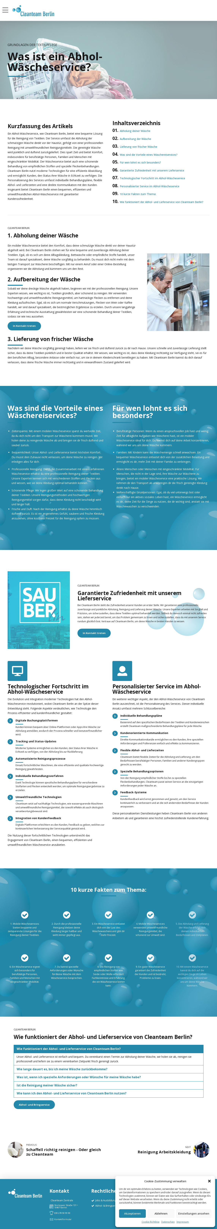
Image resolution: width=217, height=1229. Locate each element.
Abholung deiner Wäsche (135, 131)
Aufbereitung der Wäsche (135, 139)
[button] (209, 1181)
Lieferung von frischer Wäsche (138, 146)
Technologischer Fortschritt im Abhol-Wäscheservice (152, 178)
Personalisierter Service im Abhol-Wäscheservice (149, 186)
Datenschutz (168, 1221)
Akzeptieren (132, 1213)
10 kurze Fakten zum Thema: (138, 194)
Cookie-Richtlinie (150, 1221)
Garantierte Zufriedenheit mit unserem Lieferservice (152, 170)
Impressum (183, 1221)
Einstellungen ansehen (193, 1213)
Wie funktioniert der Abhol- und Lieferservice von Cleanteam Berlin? (161, 202)
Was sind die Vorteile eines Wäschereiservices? (149, 154)
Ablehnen (161, 1213)
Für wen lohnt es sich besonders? (140, 162)
